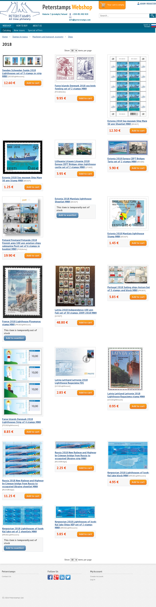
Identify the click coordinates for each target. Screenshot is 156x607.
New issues (19, 30)
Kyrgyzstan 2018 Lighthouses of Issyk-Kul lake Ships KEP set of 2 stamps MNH (76, 524)
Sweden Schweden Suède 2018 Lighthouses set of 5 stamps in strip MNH (22, 73)
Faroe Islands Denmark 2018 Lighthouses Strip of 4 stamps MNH (21, 421)
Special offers (35, 30)
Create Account (96, 576)
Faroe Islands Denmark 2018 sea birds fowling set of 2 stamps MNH (75, 87)
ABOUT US (37, 25)
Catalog (7, 30)
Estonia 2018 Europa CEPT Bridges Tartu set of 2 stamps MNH (126, 160)
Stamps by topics (20, 36)
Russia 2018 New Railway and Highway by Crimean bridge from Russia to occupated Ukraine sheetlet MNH (23, 483)
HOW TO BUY (21, 25)
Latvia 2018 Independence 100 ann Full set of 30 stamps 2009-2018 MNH (76, 311)
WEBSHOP (7, 25)
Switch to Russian (146, 26)
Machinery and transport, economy (48, 36)
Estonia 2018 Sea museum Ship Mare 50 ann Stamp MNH (22, 179)
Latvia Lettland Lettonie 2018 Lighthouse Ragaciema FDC (71, 381)
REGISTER (151, 3)
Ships (70, 36)
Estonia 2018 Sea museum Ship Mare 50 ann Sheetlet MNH (127, 122)
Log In (92, 579)
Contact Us (6, 576)
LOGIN (142, 3)
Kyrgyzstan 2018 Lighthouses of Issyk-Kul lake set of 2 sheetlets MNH (23, 530)
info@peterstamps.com (79, 19)
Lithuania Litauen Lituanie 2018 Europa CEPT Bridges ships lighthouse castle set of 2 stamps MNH (75, 164)
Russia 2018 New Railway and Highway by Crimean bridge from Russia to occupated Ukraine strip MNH (75, 455)
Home (5, 36)
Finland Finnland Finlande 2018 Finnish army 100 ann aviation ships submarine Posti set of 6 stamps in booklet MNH (21, 245)
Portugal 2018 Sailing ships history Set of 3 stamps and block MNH (128, 289)
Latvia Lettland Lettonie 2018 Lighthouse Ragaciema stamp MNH (126, 395)
